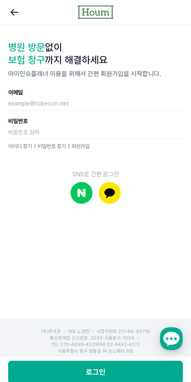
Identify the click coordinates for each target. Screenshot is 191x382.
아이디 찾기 (20, 146)
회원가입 (81, 146)
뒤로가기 (15, 12)
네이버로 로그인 (81, 193)
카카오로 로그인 (110, 193)
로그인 (96, 326)
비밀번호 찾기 (52, 146)
